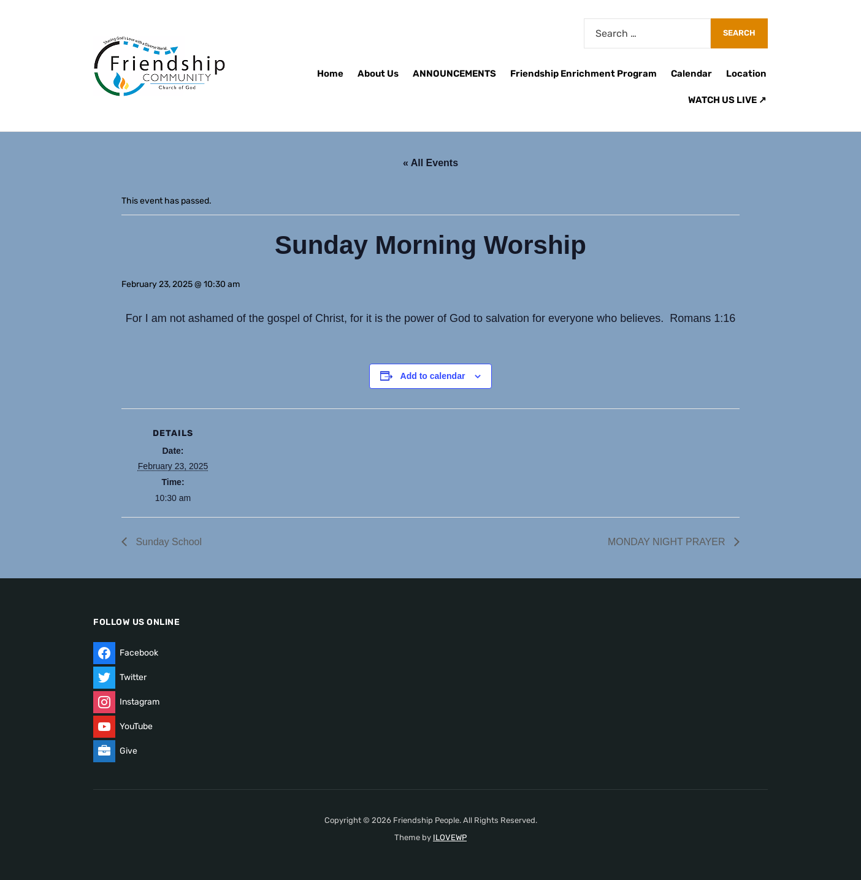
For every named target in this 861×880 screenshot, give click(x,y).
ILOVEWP (450, 837)
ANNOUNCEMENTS (454, 73)
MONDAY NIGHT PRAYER (668, 542)
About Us (378, 73)
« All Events (430, 163)
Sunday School (167, 542)
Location (746, 73)
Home (330, 73)
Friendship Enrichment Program (583, 73)
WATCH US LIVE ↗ (727, 99)
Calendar (691, 73)
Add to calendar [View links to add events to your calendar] (432, 376)
